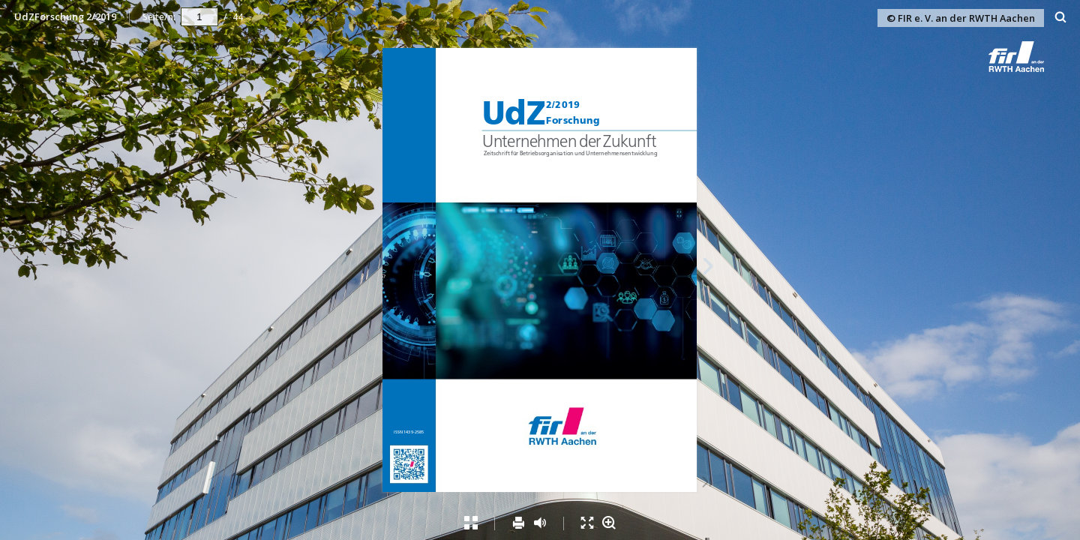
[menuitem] (1061, 17)
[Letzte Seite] (706, 483)
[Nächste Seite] (708, 268)
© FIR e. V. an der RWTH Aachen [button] (960, 18)
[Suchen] (1061, 17)
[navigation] (199, 17)
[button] (1030, 67)
